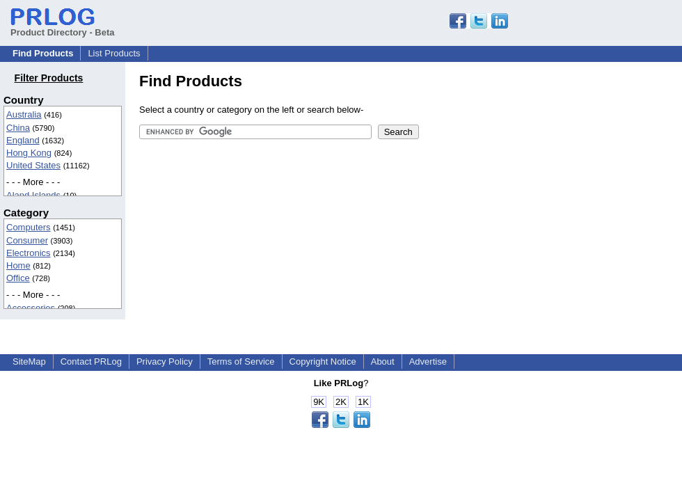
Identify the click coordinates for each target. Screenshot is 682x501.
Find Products (43, 53)
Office (18, 278)
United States (33, 165)
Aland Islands (33, 195)
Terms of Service (241, 361)
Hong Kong (28, 153)
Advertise (428, 361)
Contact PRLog (91, 361)
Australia (24, 114)
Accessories (30, 308)
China (18, 127)
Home (18, 265)
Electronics (28, 253)
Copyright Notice (323, 361)
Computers (28, 227)
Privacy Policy (164, 361)
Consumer (27, 240)
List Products (114, 53)
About (383, 361)
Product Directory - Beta (62, 27)
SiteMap (29, 361)
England (23, 140)
